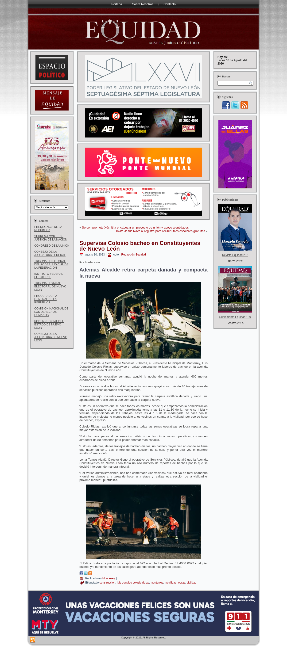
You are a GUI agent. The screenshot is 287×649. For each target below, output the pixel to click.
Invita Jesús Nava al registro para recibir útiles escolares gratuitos (160, 231)
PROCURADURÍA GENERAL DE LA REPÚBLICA (45, 299)
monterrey (157, 582)
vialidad (191, 582)
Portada (116, 4)
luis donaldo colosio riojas (133, 582)
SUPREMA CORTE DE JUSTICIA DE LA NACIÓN (50, 238)
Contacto (169, 4)
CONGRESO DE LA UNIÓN (51, 245)
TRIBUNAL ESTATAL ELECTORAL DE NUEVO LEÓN (50, 286)
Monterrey (108, 578)
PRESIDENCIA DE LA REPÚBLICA (48, 228)
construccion (107, 582)
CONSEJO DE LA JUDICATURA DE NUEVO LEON (50, 337)
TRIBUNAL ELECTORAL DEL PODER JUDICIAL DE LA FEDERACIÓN (51, 264)
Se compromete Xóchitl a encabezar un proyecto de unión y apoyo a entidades (135, 227)
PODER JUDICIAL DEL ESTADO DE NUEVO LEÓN (49, 324)
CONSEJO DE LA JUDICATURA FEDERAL (50, 253)
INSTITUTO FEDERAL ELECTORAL (48, 275)
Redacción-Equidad (133, 254)
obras (181, 582)
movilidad (171, 582)
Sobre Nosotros (142, 4)
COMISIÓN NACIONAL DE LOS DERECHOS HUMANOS (51, 312)
